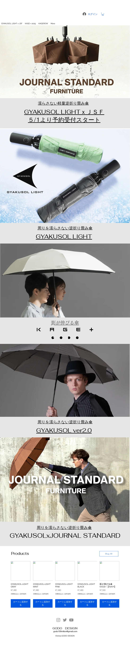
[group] (65, 584)
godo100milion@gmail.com (65, 631)
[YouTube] (71, 620)
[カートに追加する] (20, 603)
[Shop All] (108, 553)
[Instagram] (58, 620)
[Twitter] (64, 620)
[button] (103, 14)
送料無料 (23, 594)
